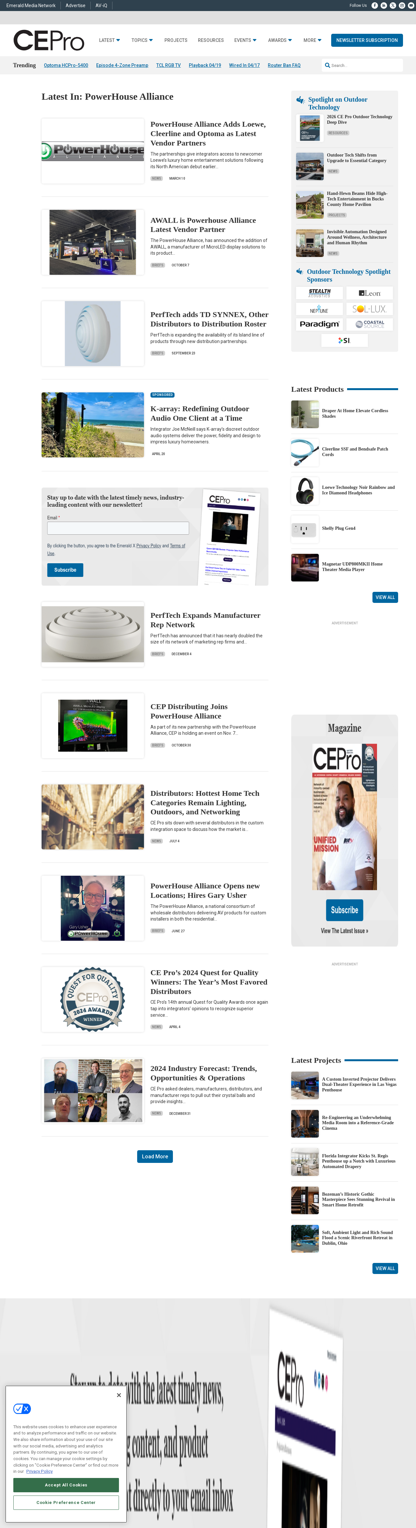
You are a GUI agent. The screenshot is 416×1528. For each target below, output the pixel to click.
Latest (107, 40)
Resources (211, 40)
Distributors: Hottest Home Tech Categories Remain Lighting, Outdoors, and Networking (204, 802)
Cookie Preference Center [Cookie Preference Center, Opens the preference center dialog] (66, 1502)
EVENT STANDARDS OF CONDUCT (264, 1502)
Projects (176, 40)
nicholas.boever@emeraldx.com (318, 1443)
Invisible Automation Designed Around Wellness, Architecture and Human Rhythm (357, 237)
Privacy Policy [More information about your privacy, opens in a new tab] (39, 1471)
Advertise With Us (223, 1397)
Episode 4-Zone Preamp (122, 65)
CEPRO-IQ (217, 1429)
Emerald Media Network (31, 5)
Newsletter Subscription (367, 40)
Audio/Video (135, 1421)
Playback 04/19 (205, 65)
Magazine (216, 1413)
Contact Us (300, 1452)
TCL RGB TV (168, 65)
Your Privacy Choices (320, 1502)
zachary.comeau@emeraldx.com (318, 1419)
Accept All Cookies (66, 1485)
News (156, 178)
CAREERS (156, 1502)
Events (242, 40)
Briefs (157, 265)
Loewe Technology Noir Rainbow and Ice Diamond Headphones (358, 490)
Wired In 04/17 (244, 65)
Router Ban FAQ (284, 65)
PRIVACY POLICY (356, 1507)
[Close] (119, 1395)
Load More (155, 1156)
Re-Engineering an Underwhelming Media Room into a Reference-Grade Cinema (358, 1054)
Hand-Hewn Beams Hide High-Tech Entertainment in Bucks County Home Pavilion (357, 199)
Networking (134, 1397)
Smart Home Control (142, 1413)
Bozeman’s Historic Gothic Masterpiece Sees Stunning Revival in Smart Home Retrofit (358, 1131)
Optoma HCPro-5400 (66, 65)
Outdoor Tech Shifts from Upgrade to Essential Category (356, 158)
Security (131, 1437)
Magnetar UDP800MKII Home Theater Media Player (352, 567)
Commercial (135, 1405)
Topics (140, 40)
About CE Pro (219, 1405)
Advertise (75, 5)
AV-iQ (101, 5)
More (310, 40)
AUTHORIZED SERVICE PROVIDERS (199, 1502)
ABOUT (137, 1502)
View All (385, 597)
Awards (277, 40)
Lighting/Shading (140, 1429)
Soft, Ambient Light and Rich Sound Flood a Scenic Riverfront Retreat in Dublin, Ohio (357, 1169)
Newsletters (218, 1421)
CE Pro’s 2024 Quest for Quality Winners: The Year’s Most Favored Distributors (208, 982)
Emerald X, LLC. (326, 1492)
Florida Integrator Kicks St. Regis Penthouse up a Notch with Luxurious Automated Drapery (359, 1093)
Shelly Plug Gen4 (339, 528)
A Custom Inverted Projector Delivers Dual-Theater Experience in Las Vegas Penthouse (359, 1016)
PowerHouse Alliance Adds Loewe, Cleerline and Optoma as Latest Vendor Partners (208, 133)
